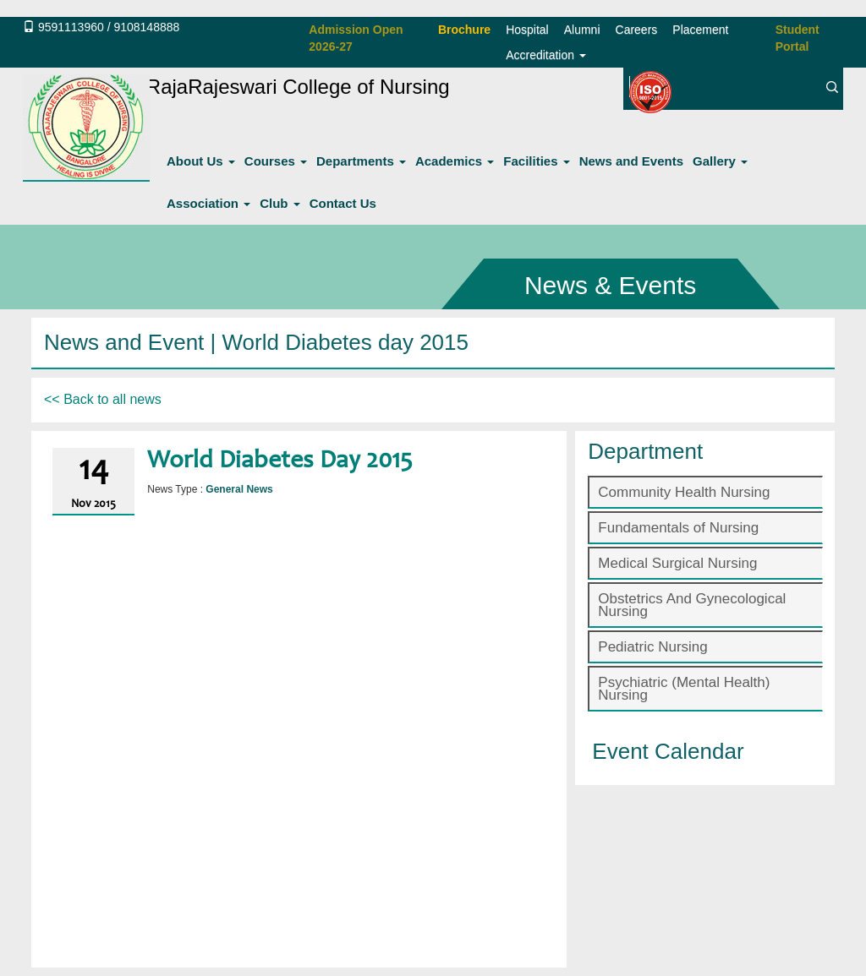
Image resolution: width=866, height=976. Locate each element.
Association (208, 203)
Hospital (527, 29)
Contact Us (343, 203)
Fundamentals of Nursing (678, 528)
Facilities (536, 161)
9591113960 (71, 27)
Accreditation (546, 55)
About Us (201, 161)
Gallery (720, 161)
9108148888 (146, 27)
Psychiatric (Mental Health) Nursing (684, 688)
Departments (361, 161)
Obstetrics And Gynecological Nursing (692, 605)
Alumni (582, 29)
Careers (637, 29)
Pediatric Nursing (652, 647)
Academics (454, 161)
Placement (700, 29)
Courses (275, 161)
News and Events (631, 161)
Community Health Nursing (684, 492)
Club (280, 203)
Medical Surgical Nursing (677, 563)
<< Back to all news (103, 399)
